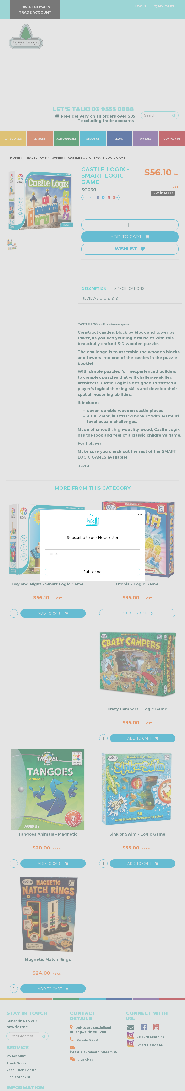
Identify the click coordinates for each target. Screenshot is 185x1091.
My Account (16, 1056)
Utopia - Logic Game (137, 584)
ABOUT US (93, 138)
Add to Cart (129, 236)
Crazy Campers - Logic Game (137, 709)
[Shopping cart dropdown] (164, 6)
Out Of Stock (137, 613)
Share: (100, 197)
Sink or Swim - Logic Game (137, 834)
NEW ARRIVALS (66, 138)
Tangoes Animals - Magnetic (47, 834)
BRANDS (40, 138)
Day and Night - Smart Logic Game (48, 584)
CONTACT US (171, 138)
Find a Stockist (18, 1077)
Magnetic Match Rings (48, 959)
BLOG (119, 138)
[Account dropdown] (140, 6)
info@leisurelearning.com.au (93, 1049)
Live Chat (81, 1059)
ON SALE (146, 138)
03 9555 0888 (113, 109)
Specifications (129, 289)
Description (94, 289)
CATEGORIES (13, 138)
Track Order (16, 1063)
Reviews (100, 298)
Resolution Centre (21, 1070)
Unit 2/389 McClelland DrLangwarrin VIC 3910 (90, 1029)
